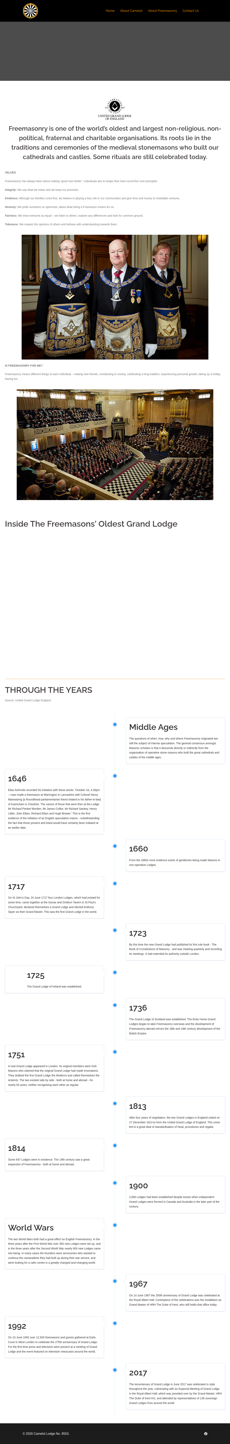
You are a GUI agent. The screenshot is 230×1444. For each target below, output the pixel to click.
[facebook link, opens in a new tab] (205, 1433)
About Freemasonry (162, 11)
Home (110, 11)
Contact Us (190, 11)
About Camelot (131, 11)
